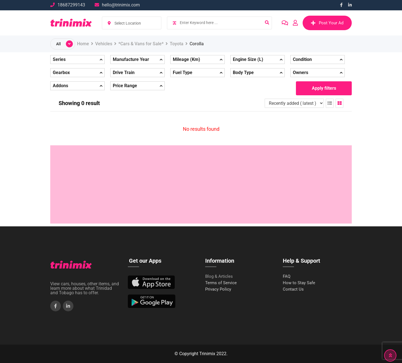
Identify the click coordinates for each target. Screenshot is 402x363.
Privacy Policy (218, 289)
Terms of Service (221, 283)
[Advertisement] (201, 184)
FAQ (286, 276)
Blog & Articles (219, 276)
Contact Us (293, 289)
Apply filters (324, 88)
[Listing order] (294, 103)
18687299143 (71, 5)
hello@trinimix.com (121, 5)
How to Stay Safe (299, 283)
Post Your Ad (327, 22)
